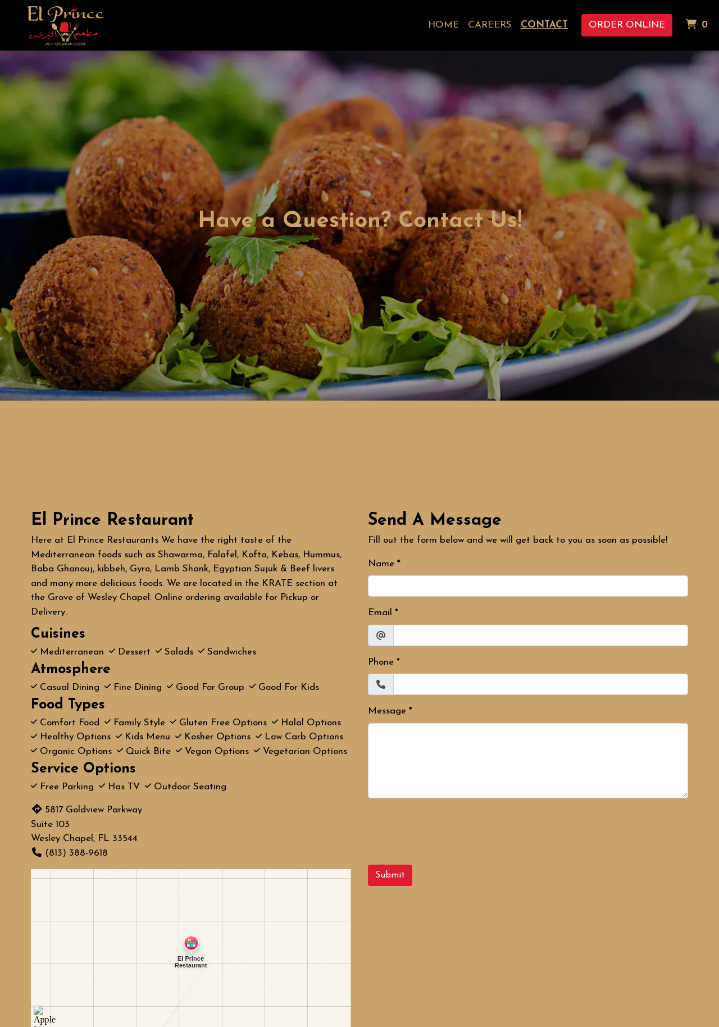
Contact (544, 25)
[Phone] (540, 684)
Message (387, 711)
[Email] (540, 635)
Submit (390, 875)
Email (380, 612)
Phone (381, 662)
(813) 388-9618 (69, 853)
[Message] (528, 760)
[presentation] (453, 829)
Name (381, 564)
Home (443, 25)
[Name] (528, 586)
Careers (490, 25)
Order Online (627, 25)
